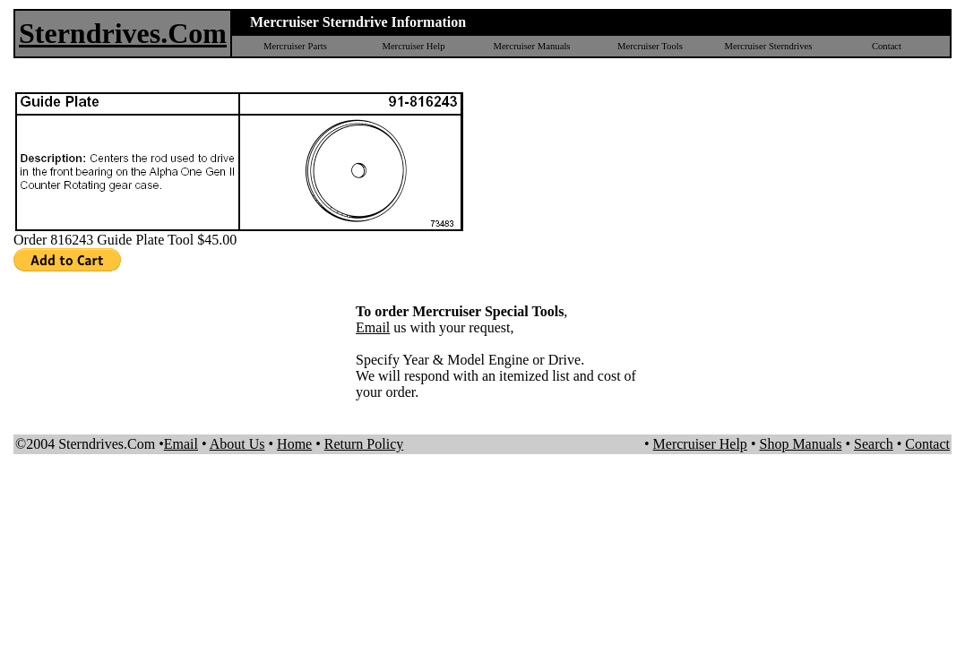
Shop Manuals (800, 444)
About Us (237, 444)
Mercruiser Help (413, 46)
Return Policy (363, 444)
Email (373, 327)
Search (873, 444)
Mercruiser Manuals (531, 46)
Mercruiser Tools (650, 46)
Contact (886, 46)
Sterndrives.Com (123, 33)
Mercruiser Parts (295, 46)
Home (294, 444)
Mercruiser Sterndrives (768, 46)
